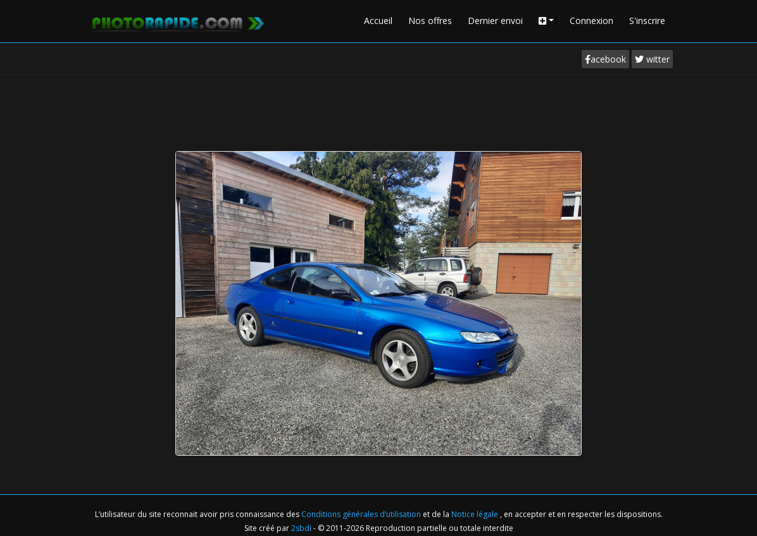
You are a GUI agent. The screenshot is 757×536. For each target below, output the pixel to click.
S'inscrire (647, 21)
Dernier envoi (495, 21)
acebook (605, 59)
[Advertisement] (378, 110)
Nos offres (430, 21)
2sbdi (301, 528)
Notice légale (475, 514)
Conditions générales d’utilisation (362, 514)
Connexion (591, 21)
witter (652, 59)
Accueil (378, 21)
